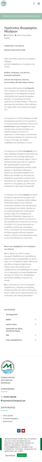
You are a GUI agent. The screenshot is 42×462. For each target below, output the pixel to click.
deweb (25, 447)
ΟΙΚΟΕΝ (28, 441)
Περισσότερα (10, 452)
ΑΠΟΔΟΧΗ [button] (9, 455)
